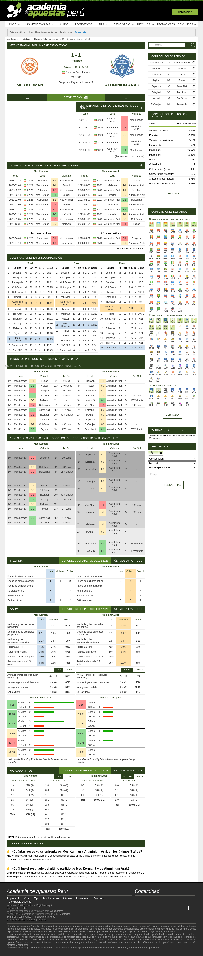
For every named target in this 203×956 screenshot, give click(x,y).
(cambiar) (157, 438)
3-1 (124, 209)
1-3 (54, 243)
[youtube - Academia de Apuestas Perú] (145, 900)
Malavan (66, 224)
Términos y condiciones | (20, 916)
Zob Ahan (42, 190)
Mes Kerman (30, 85)
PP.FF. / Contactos (60, 914)
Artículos (145, 24)
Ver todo (172, 193)
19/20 (100, 127)
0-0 (124, 135)
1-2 (168, 68)
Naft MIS (66, 214)
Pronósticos (83, 24)
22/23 (100, 120)
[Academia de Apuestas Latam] (174, 908)
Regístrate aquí (44, 905)
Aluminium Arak (122, 85)
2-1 (54, 195)
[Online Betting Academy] (159, 908)
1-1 (54, 180)
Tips (103, 24)
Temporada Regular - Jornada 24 (76, 82)
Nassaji (66, 195)
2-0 (124, 120)
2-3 (54, 204)
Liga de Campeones (138, 931)
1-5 (168, 74)
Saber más (80, 32)
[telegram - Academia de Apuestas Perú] (159, 900)
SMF (25, 908)
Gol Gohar (42, 200)
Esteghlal (66, 204)
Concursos (187, 24)
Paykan (42, 209)
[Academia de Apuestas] (167, 908)
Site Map (11, 908)
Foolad (66, 185)
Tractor (112, 195)
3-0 (32, 429)
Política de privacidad (44, 916)
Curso (64, 24)
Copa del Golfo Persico (76, 72)
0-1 (124, 127)
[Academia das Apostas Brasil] (152, 908)
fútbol (107, 926)
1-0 (54, 190)
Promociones (166, 24)
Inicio (14, 24)
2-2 (32, 424)
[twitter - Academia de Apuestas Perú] (138, 900)
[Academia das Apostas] (145, 908)
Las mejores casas (39, 24)
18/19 (100, 142)
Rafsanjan (136, 200)
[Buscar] (191, 45)
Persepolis (66, 243)
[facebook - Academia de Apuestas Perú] (152, 900)
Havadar (42, 180)
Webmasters (56, 911)
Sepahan (42, 219)
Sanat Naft (42, 238)
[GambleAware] (16, 952)
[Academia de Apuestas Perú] (138, 908)
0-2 (32, 405)
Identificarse (184, 12)
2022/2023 (76, 77)
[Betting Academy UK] (181, 908)
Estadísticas (124, 24)
